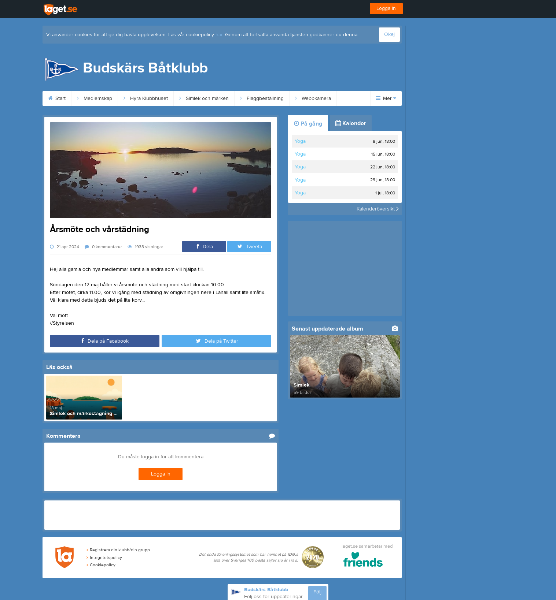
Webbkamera (313, 98)
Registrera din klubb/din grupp (118, 550)
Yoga (300, 141)
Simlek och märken (204, 98)
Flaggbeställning (262, 98)
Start (57, 98)
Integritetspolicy (104, 557)
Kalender (350, 123)
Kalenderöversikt (378, 209)
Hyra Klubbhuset (146, 98)
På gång (308, 123)
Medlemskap (94, 98)
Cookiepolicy (100, 565)
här (219, 34)
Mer (386, 98)
